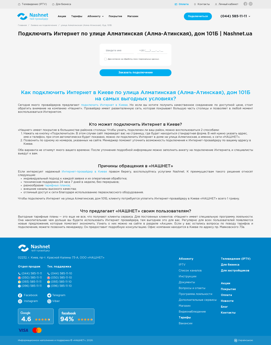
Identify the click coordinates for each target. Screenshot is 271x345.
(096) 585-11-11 (30, 286)
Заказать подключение (135, 72)
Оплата (182, 4)
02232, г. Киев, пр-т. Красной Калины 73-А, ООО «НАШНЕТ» (61, 257)
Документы (187, 282)
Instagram (28, 301)
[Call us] (235, 16)
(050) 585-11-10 (59, 277)
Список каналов (190, 270)
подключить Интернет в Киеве (104, 105)
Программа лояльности (195, 294)
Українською (243, 340)
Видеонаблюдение (192, 311)
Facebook (28, 295)
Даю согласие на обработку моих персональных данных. (133, 59)
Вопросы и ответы (192, 288)
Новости (227, 301)
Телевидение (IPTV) (32, 4)
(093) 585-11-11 (29, 281)
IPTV (182, 264)
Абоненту (93, 16)
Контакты (202, 4)
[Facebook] (246, 4)
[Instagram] (251, 4)
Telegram (56, 295)
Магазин (132, 16)
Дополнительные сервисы (198, 300)
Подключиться (198, 16)
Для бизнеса (61, 4)
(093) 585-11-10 (59, 281)
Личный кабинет (226, 4)
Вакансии (185, 323)
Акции (62, 16)
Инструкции (187, 276)
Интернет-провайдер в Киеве (84, 171)
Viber (53, 301)
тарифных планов (57, 185)
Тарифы (76, 16)
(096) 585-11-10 (59, 286)
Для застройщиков (235, 270)
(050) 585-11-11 (30, 277)
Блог (224, 307)
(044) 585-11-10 (59, 273)
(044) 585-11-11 (30, 273)
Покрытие (115, 16)
